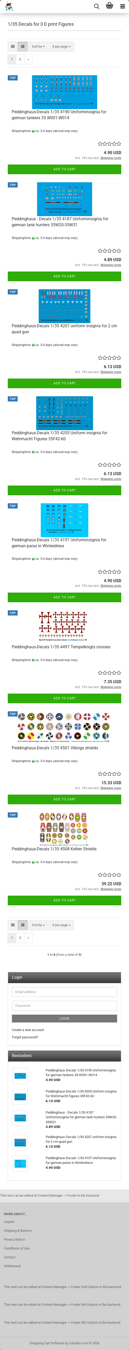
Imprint (9, 1222)
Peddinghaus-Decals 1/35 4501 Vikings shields (55, 747)
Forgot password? (25, 1037)
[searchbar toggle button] (96, 6)
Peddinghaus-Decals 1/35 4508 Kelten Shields (54, 848)
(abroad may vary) (65, 131)
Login (64, 1018)
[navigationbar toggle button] (122, 6)
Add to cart (64, 169)
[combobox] (38, 47)
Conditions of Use (17, 1248)
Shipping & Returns (18, 1231)
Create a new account (28, 1030)
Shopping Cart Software (47, 1343)
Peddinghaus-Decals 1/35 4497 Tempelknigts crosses (61, 646)
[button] (13, 47)
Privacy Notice (14, 1239)
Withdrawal (12, 1266)
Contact (9, 1257)
